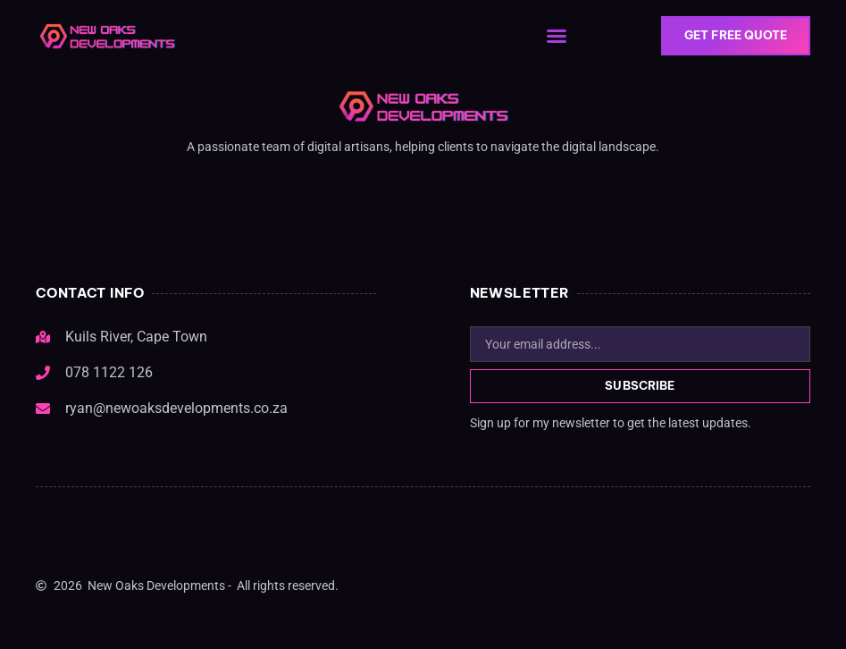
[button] (557, 36)
